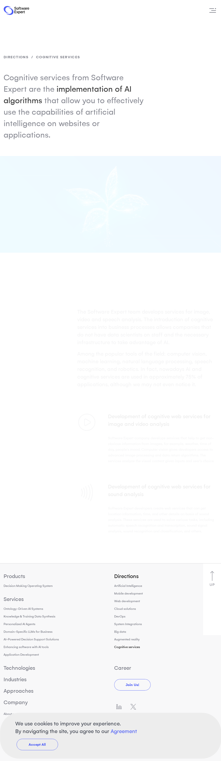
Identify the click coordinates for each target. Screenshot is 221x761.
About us (10, 714)
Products (14, 576)
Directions (16, 57)
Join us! (132, 685)
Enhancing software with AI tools (26, 647)
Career (122, 668)
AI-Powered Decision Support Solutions (31, 639)
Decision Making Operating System (28, 586)
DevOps (119, 616)
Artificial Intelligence (128, 586)
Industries (15, 679)
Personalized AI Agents (19, 624)
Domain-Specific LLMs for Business (28, 631)
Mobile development (128, 593)
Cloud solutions (125, 609)
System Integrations (128, 624)
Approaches (18, 691)
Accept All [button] (37, 744)
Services (14, 599)
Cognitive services (127, 647)
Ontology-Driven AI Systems (23, 609)
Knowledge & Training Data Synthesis (29, 616)
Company (16, 702)
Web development (127, 601)
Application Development (21, 654)
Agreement (124, 731)
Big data (120, 631)
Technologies (19, 668)
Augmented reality (127, 639)
